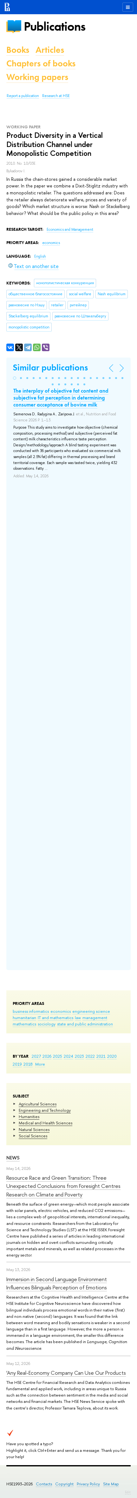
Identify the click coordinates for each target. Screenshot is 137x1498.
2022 (90, 1056)
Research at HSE (56, 95)
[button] (14, 378)
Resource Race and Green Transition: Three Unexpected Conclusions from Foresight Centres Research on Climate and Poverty (63, 1186)
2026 (46, 1056)
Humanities (29, 1116)
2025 (57, 1056)
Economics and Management (70, 229)
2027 (36, 1056)
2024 (68, 1056)
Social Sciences (33, 1136)
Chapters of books (40, 63)
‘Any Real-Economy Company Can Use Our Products (66, 1372)
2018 (28, 1064)
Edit (128, 1492)
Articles (50, 49)
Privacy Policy (88, 1484)
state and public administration (85, 1024)
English (40, 256)
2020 (112, 1056)
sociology (46, 1024)
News (13, 1157)
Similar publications (50, 367)
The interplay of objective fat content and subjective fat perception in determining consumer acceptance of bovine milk (60, 397)
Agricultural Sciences (37, 1104)
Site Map (111, 1484)
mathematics (24, 1024)
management (94, 1017)
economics (60, 1011)
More (40, 1064)
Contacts (44, 1484)
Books (17, 49)
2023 (79, 1056)
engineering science (91, 1011)
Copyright (64, 1484)
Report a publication (23, 95)
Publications (54, 26)
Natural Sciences (34, 1129)
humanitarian (24, 1017)
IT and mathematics (55, 1017)
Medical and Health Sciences (45, 1123)
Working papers (37, 77)
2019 (17, 1064)
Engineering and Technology (45, 1110)
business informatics (31, 1011)
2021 (101, 1056)
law (78, 1017)
